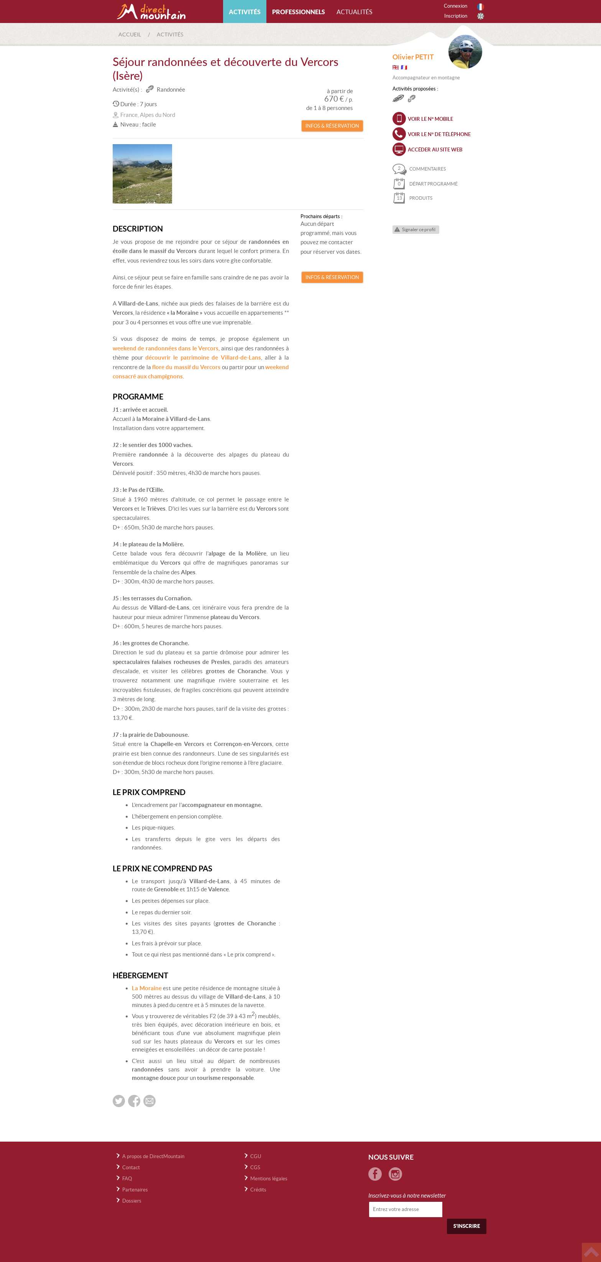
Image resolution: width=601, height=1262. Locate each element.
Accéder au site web (435, 150)
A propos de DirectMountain (153, 1156)
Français (480, 7)
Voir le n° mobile (430, 119)
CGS (255, 1167)
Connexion (455, 6)
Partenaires (135, 1190)
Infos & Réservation (332, 126)
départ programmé (425, 183)
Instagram (395, 1174)
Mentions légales (268, 1178)
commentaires (419, 168)
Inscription (455, 16)
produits (412, 198)
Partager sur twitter (119, 1101)
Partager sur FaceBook (134, 1101)
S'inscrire (466, 1226)
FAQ (127, 1178)
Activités (245, 11)
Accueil (129, 34)
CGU (255, 1156)
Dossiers (131, 1201)
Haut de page (591, 1252)
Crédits (258, 1190)
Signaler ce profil (418, 229)
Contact (131, 1167)
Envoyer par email (149, 1101)
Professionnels (298, 11)
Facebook (375, 1174)
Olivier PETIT (413, 57)
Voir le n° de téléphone (439, 134)
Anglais (480, 16)
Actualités (354, 11)
